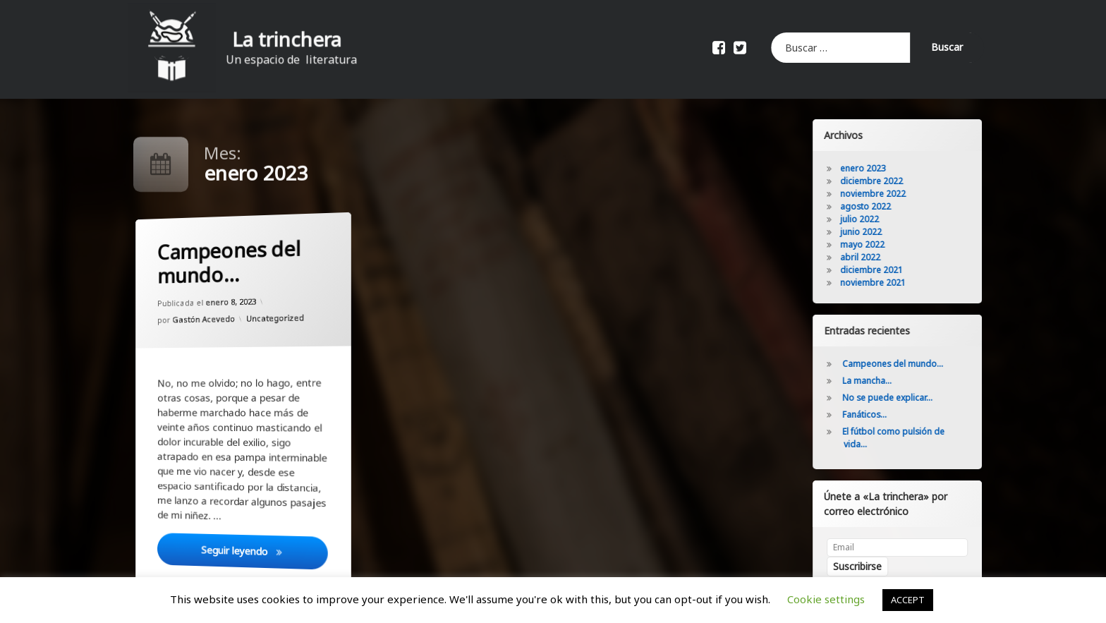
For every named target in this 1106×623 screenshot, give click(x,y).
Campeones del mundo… (226, 261)
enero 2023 (888, 168)
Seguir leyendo (263, 550)
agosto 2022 (890, 206)
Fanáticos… (890, 415)
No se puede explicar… (913, 398)
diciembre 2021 (896, 270)
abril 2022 (885, 257)
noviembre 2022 (898, 194)
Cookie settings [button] (826, 599)
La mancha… (892, 381)
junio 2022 (886, 232)
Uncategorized (274, 319)
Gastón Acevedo (203, 318)
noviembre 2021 (898, 283)
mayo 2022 (887, 244)
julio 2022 (884, 219)
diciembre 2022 (896, 181)
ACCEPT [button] (908, 599)
